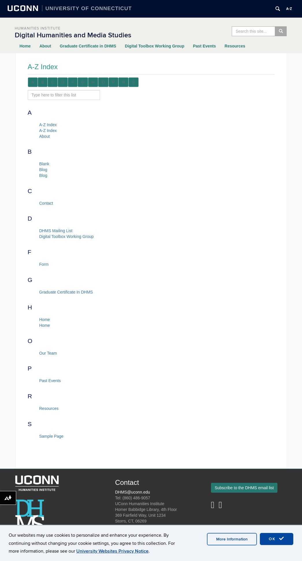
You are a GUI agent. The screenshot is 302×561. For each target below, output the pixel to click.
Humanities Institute (37, 28)
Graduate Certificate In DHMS (66, 292)
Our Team (48, 353)
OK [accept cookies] (276, 538)
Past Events (204, 46)
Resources (235, 46)
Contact (46, 203)
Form (44, 264)
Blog (43, 169)
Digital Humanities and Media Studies (73, 35)
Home (25, 46)
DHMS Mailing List (56, 230)
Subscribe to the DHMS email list (244, 487)
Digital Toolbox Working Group (154, 46)
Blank (44, 164)
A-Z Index (48, 124)
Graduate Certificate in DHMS (88, 46)
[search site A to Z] (64, 95)
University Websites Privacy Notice (112, 551)
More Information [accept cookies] (232, 539)
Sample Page (51, 436)
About (45, 46)
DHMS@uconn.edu (132, 492)
